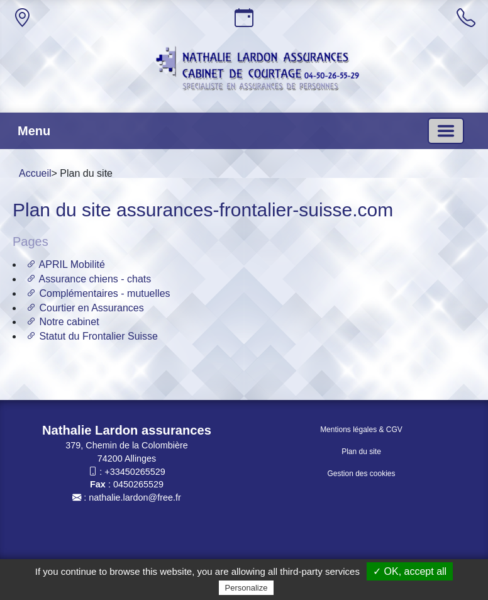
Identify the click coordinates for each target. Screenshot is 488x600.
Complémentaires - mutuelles (98, 293)
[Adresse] (22, 18)
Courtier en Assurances (85, 308)
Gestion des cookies (361, 473)
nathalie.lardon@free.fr (135, 497)
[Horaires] (244, 18)
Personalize (246, 587)
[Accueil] (258, 70)
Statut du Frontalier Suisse (92, 336)
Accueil (35, 173)
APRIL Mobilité (65, 264)
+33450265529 (134, 472)
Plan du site (361, 451)
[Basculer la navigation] (446, 131)
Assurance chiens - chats (88, 279)
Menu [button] (34, 131)
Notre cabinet (62, 321)
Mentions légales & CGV (361, 429)
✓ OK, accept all (409, 571)
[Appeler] (466, 18)
